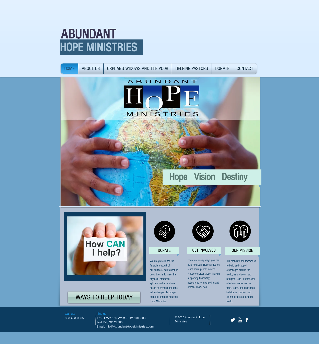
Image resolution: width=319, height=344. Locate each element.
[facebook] (246, 319)
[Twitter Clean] (232, 319)
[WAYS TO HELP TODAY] (104, 297)
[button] (160, 142)
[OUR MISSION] (242, 250)
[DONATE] (164, 251)
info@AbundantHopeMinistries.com (130, 326)
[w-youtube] (239, 319)
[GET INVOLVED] (204, 250)
